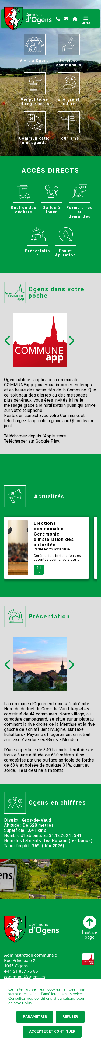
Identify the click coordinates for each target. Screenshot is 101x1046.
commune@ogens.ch (24, 977)
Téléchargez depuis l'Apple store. (35, 436)
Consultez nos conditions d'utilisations (41, 998)
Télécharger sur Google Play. (32, 441)
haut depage (89, 928)
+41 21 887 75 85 (21, 971)
